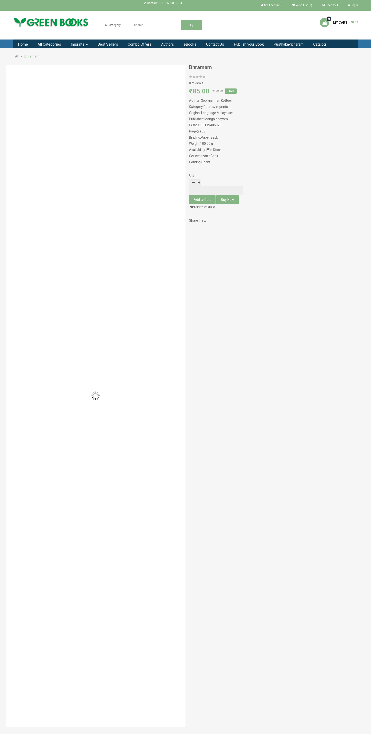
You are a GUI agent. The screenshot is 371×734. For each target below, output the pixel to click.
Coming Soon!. (200, 162)
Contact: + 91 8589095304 (164, 3)
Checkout (330, 5)
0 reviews (196, 83)
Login (353, 5)
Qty (191, 175)
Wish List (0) (302, 5)
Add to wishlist (202, 207)
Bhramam (32, 56)
